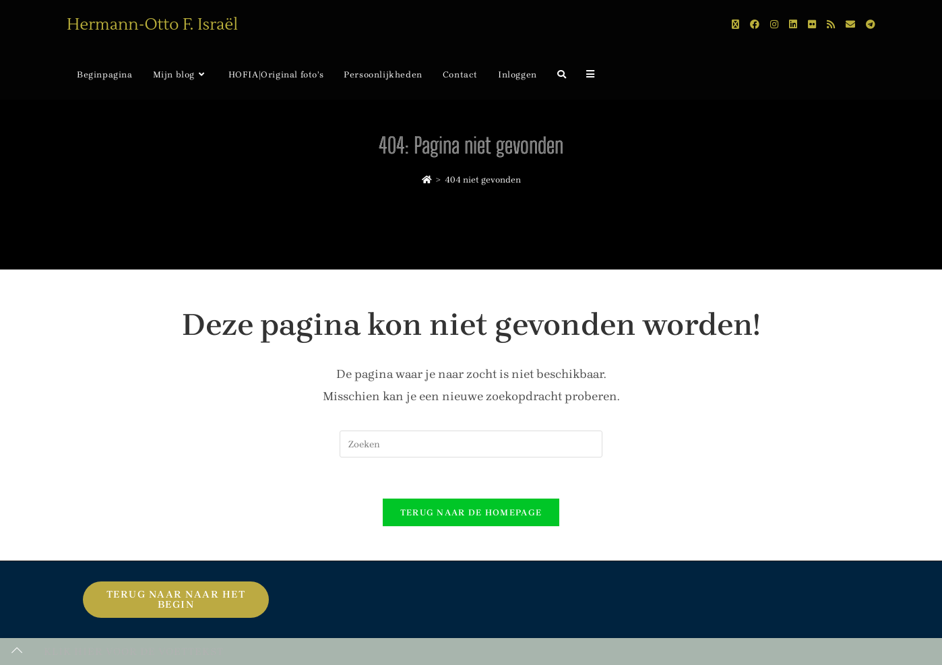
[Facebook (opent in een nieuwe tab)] (755, 25)
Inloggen (517, 74)
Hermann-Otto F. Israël (152, 24)
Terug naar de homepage (471, 512)
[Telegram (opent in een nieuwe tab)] (870, 25)
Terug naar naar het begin (176, 599)
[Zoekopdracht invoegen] (471, 444)
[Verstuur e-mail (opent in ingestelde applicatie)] (850, 25)
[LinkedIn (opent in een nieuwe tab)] (793, 25)
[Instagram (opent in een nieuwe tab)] (774, 25)
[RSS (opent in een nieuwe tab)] (830, 25)
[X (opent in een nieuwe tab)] (735, 25)
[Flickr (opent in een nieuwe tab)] (812, 25)
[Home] (427, 180)
